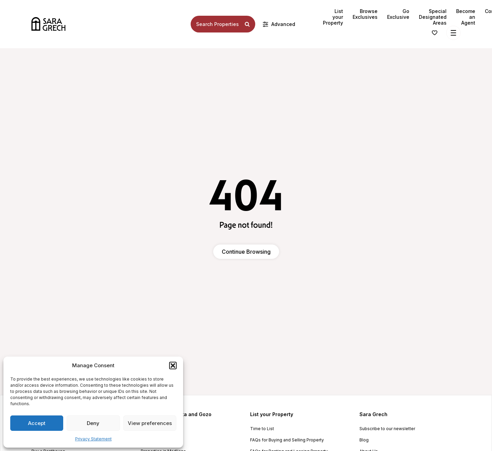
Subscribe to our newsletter (387, 428)
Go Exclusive (398, 14)
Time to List (262, 428)
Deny (93, 423)
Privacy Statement (93, 438)
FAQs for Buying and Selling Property (287, 440)
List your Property (333, 17)
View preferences (150, 423)
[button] (172, 365)
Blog (364, 440)
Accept (36, 423)
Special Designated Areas (433, 17)
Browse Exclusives (365, 14)
